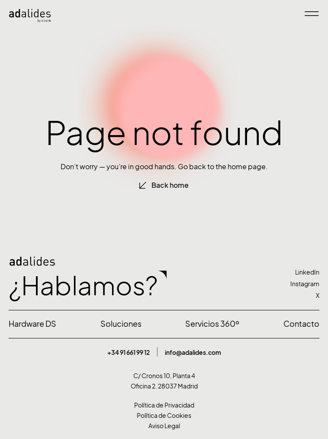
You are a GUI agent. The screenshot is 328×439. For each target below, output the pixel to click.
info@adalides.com (193, 352)
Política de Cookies (164, 415)
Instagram (304, 283)
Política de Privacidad (164, 405)
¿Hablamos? (83, 286)
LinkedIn (307, 272)
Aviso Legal (164, 426)
